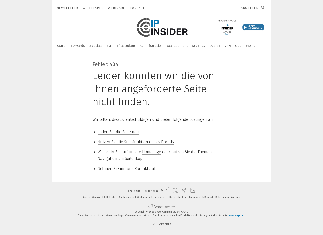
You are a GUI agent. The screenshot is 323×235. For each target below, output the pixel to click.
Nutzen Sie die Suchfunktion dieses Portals (136, 141)
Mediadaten (144, 197)
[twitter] (174, 191)
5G (109, 46)
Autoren (235, 197)
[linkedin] (192, 191)
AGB (106, 197)
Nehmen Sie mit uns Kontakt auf (126, 168)
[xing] (183, 191)
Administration (151, 46)
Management (177, 46)
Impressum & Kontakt (201, 197)
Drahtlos (198, 46)
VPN (228, 46)
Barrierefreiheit (178, 197)
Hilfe (114, 197)
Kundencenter (127, 197)
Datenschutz (160, 197)
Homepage (151, 151)
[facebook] (166, 191)
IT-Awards (77, 46)
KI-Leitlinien (222, 197)
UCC (238, 46)
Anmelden (249, 8)
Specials (95, 46)
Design (215, 46)
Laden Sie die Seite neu (118, 131)
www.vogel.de (237, 215)
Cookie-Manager (92, 197)
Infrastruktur (125, 46)
